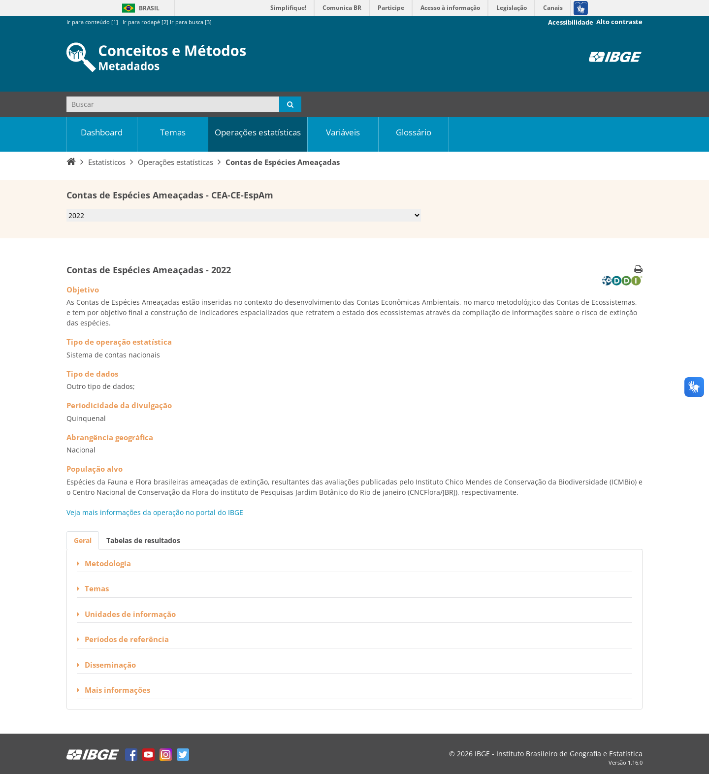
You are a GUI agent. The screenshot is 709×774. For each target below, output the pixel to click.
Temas (173, 132)
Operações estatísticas (258, 132)
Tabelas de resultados (143, 540)
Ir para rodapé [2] (145, 22)
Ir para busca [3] (191, 22)
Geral (83, 540)
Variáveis (343, 132)
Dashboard (102, 132)
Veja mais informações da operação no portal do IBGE (154, 512)
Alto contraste (619, 22)
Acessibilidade (570, 22)
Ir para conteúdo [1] (92, 22)
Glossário (413, 132)
